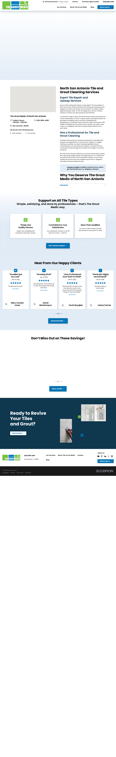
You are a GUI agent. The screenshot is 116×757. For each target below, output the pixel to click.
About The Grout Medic (66, 455)
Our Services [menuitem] (61, 7)
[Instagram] (112, 456)
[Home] (15, 5)
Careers (80, 455)
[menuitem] (5, 472)
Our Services (50, 455)
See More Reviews (58, 321)
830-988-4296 (43, 120)
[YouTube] (98, 456)
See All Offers (58, 389)
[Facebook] (102, 456)
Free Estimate (106, 7)
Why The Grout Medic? (58, 246)
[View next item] (61, 313)
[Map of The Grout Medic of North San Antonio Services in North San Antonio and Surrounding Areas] (33, 99)
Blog (47, 460)
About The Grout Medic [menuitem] (78, 7)
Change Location (63, 1)
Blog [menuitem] (92, 7)
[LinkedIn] (105, 456)
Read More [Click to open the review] (15, 289)
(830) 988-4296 (108, 1)
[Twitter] (108, 456)
